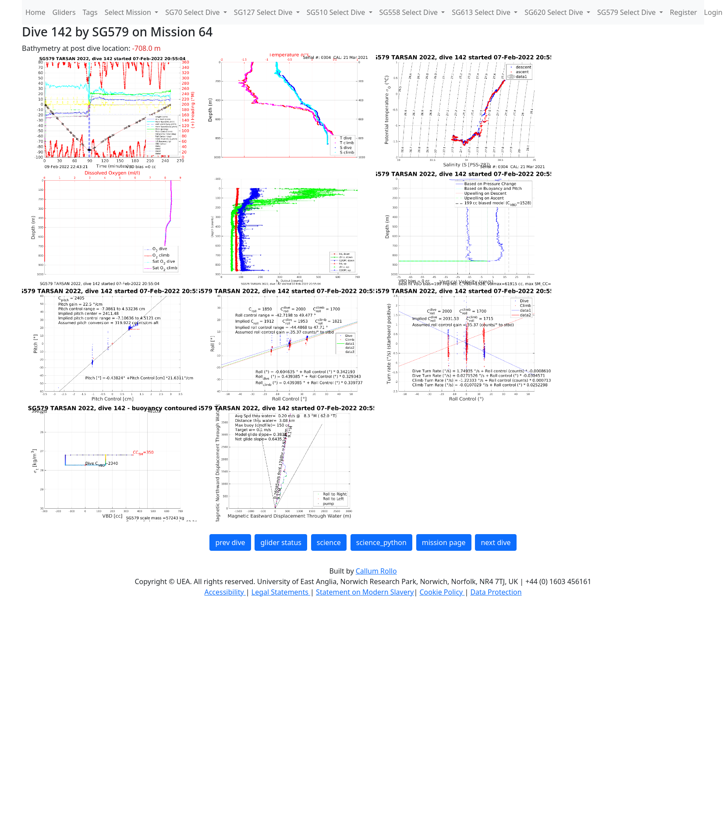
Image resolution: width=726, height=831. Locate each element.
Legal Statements (280, 592)
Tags (90, 12)
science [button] (329, 542)
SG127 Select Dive (264, 12)
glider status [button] (280, 542)
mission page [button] (444, 542)
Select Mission (129, 12)
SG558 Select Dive (409, 12)
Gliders (64, 12)
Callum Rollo (376, 571)
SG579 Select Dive (627, 12)
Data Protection (495, 592)
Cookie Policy (441, 592)
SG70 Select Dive (193, 12)
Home (35, 12)
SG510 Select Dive (337, 12)
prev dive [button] (230, 542)
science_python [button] (381, 542)
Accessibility (224, 592)
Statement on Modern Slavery (365, 592)
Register (683, 12)
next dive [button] (495, 542)
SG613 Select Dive (482, 12)
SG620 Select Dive (554, 12)
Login (713, 12)
